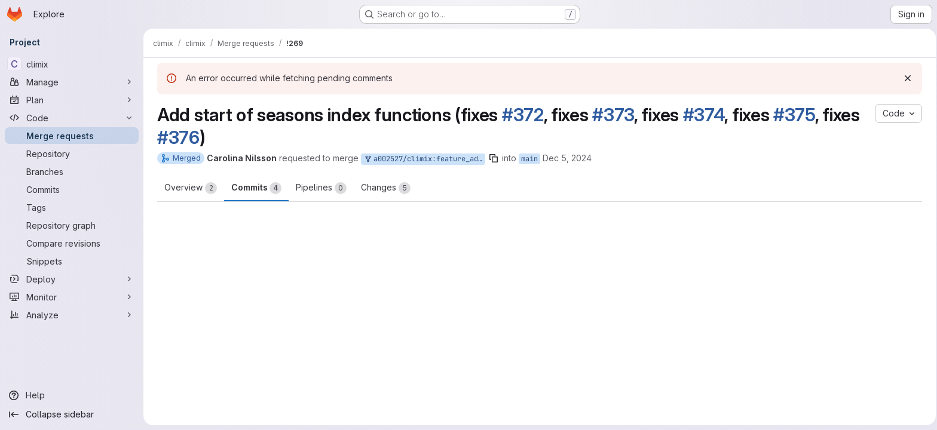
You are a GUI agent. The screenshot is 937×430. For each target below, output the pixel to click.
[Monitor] (72, 296)
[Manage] (72, 81)
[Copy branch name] (492, 158)
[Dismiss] (906, 78)
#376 (176, 137)
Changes (384, 188)
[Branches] (72, 171)
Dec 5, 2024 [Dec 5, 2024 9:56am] (565, 158)
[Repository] (72, 153)
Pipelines (319, 188)
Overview (189, 188)
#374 (702, 114)
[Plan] (72, 99)
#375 (792, 114)
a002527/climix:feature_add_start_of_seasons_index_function (422, 159)
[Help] (72, 395)
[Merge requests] (72, 135)
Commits (254, 188)
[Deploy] (72, 279)
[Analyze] (72, 314)
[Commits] (72, 189)
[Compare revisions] (72, 243)
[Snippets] (72, 261)
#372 (521, 114)
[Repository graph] (72, 225)
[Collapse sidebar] (72, 414)
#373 (611, 114)
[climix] (72, 64)
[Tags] (72, 207)
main (527, 159)
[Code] (72, 117)
